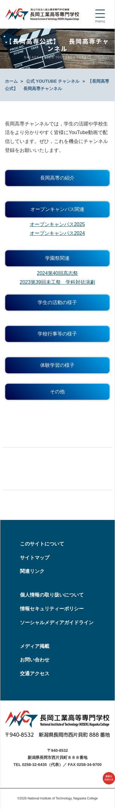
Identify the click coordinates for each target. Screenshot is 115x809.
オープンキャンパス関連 (57, 209)
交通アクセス (34, 673)
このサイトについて (42, 543)
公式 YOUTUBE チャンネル (52, 81)
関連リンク (32, 571)
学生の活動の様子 (57, 302)
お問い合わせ (34, 659)
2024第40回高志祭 (57, 273)
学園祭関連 (57, 258)
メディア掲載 (34, 646)
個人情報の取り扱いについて (52, 594)
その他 (57, 391)
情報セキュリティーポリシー (52, 608)
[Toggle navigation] (100, 16)
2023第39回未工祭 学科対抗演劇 (57, 282)
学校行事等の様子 (57, 333)
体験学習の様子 (57, 365)
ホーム (11, 81)
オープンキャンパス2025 (57, 224)
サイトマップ (34, 557)
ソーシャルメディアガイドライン (57, 622)
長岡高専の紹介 (57, 177)
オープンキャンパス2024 (57, 233)
